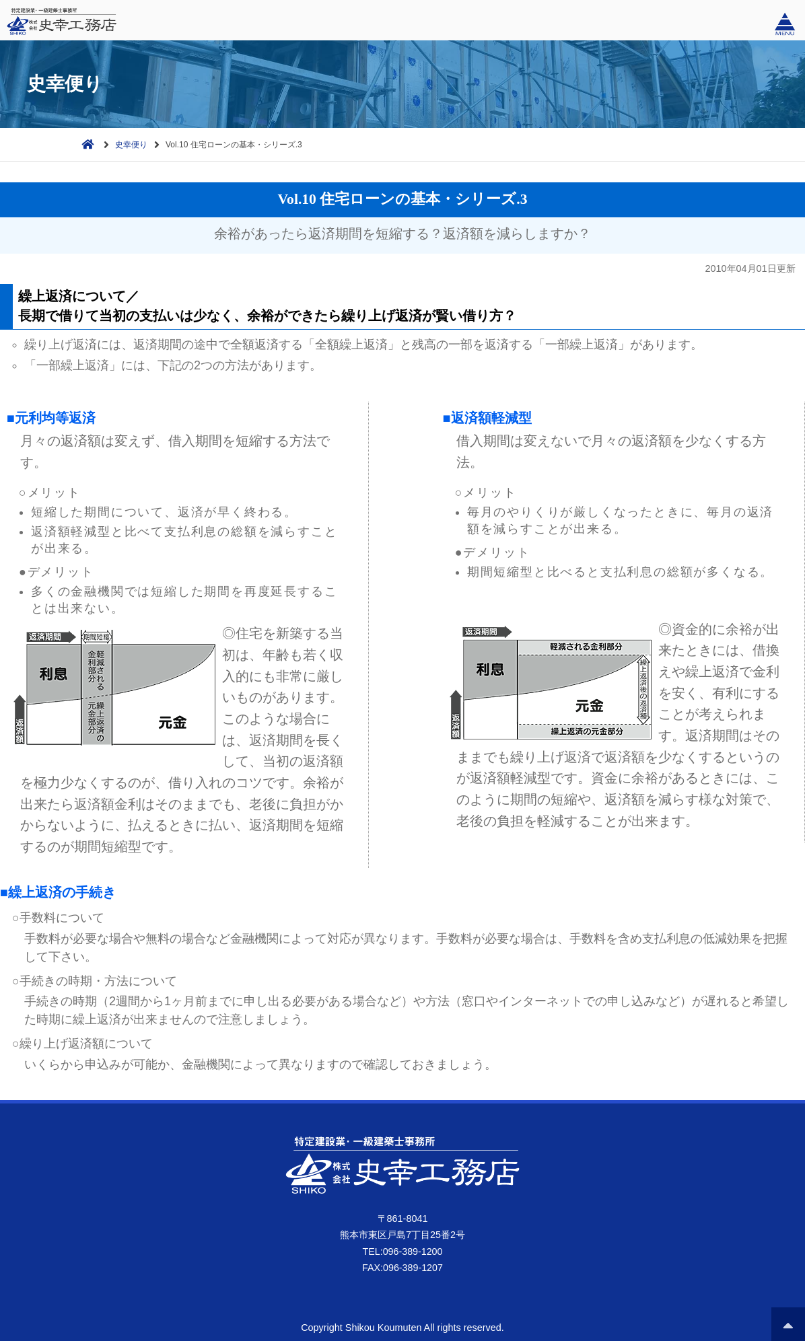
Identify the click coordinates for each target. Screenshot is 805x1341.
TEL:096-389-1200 (402, 1251)
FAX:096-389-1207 (403, 1267)
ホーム (85, 143)
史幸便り (131, 144)
